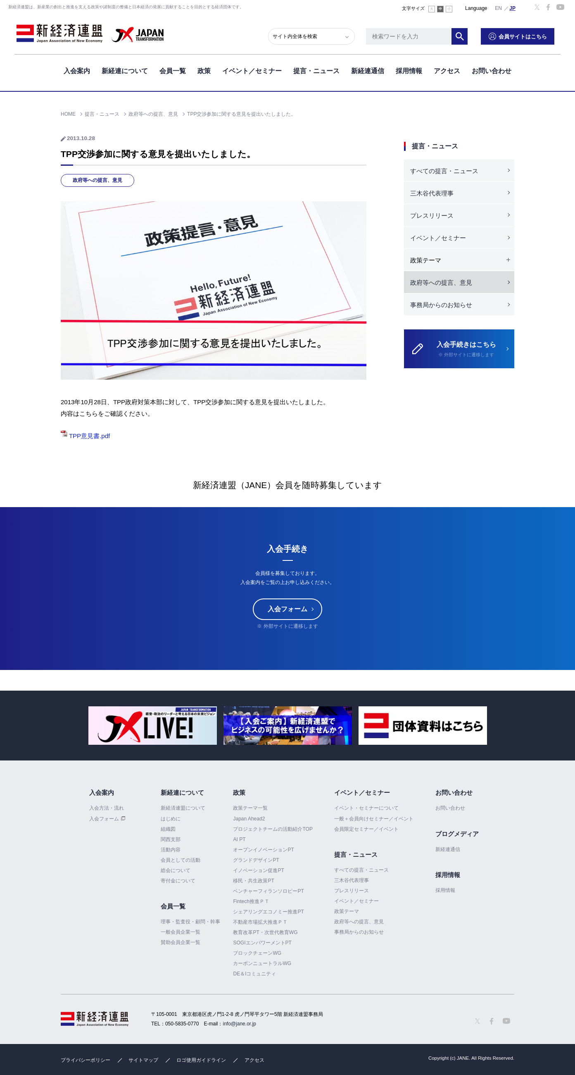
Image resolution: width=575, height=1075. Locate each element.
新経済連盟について (183, 808)
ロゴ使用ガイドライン (201, 1060)
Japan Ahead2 (249, 819)
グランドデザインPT (256, 860)
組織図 (168, 829)
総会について (175, 870)
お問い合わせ (491, 69)
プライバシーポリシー (85, 1060)
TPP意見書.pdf (85, 435)
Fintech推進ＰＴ (251, 901)
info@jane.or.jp (239, 1024)
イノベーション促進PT (258, 870)
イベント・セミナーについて (366, 808)
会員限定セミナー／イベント (366, 829)
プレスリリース (432, 215)
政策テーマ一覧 (250, 808)
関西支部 (171, 839)
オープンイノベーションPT (263, 850)
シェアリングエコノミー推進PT (268, 912)
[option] (152, 725)
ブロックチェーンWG (257, 953)
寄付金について (178, 881)
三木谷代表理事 (432, 193)
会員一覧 (172, 69)
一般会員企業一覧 (180, 932)
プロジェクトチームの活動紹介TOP (272, 829)
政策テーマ (346, 911)
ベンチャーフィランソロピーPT (268, 891)
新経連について (125, 69)
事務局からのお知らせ (441, 304)
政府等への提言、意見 (97, 180)
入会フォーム (287, 609)
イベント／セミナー (252, 69)
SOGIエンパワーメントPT (262, 943)
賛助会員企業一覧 (180, 942)
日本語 (513, 8)
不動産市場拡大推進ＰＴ (260, 922)
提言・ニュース (316, 69)
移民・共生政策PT (253, 881)
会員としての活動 (180, 860)
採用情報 (409, 69)
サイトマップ (143, 1060)
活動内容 (171, 850)
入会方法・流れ (106, 808)
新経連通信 (367, 69)
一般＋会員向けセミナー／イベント (373, 819)
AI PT (239, 839)
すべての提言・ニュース (444, 170)
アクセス (447, 69)
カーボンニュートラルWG (262, 963)
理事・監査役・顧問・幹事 (190, 922)
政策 (204, 69)
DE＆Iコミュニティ (254, 974)
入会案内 (77, 69)
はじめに (171, 819)
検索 (466, 35)
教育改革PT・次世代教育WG (265, 932)
